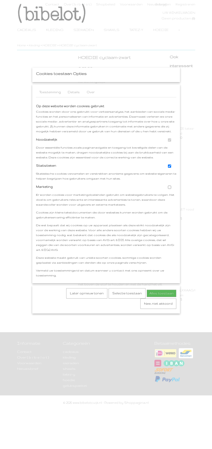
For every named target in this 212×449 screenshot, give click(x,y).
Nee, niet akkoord (158, 313)
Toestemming (50, 102)
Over (91, 102)
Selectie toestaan (127, 303)
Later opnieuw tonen (87, 303)
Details (74, 102)
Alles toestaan (161, 303)
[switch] (169, 149)
